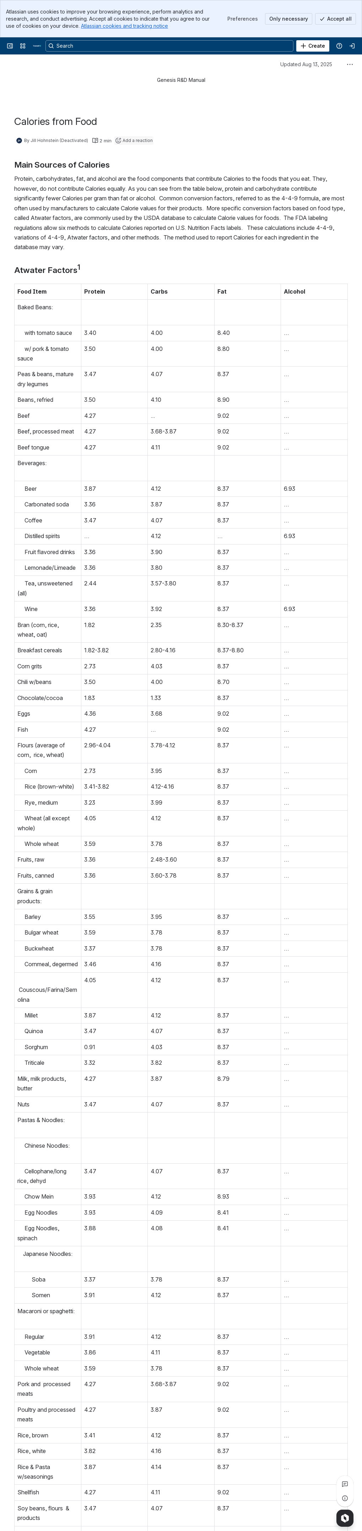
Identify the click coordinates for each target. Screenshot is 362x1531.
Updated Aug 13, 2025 (306, 64)
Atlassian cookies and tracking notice (124, 26)
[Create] (312, 46)
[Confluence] (37, 46)
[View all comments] (345, 1484)
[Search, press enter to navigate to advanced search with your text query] (169, 46)
